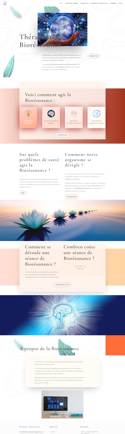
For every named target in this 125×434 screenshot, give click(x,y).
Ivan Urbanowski (70, 431)
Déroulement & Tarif (62, 258)
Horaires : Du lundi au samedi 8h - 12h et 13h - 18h (86, 414)
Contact (120, 3)
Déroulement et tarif (56, 413)
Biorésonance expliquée (57, 408)
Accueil (61, 3)
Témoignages (113, 3)
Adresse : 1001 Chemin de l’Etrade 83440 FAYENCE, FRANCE (89, 407)
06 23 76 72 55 (24, 423)
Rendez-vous (94, 56)
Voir (22, 193)
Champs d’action (84, 3)
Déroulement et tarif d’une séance (99, 3)
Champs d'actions (55, 411)
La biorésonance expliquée (71, 3)
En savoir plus (62, 135)
